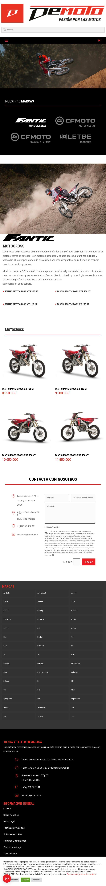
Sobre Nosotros (11, 815)
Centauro (6, 619)
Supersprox (75, 699)
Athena (40, 602)
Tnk (72, 707)
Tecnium (6, 707)
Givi (72, 637)
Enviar (89, 562)
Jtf (38, 655)
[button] (7, 878)
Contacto (7, 808)
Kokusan (6, 663)
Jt (4, 655)
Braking (40, 611)
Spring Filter (7, 699)
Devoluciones (10, 853)
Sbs (4, 690)
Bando (5, 611)
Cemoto (74, 611)
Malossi (40, 663)
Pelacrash (75, 672)
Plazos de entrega (12, 847)
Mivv (5, 672)
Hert (5, 646)
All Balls (6, 593)
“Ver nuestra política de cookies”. (82, 874)
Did (38, 628)
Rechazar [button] (36, 880)
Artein (5, 602)
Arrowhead (41, 593)
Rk (38, 681)
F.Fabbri (40, 637)
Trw (4, 716)
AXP (73, 602)
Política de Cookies (12, 834)
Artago (73, 593)
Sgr (38, 690)
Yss (72, 716)
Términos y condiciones (14, 840)
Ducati (73, 628)
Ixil (72, 646)
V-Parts (40, 716)
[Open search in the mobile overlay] (53, 29)
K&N (72, 655)
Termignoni (41, 707)
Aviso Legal (9, 821)
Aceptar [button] (25, 880)
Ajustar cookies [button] (11, 880)
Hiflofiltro (40, 646)
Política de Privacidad (14, 828)
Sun (38, 699)
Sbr (72, 681)
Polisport (6, 681)
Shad (73, 690)
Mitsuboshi (75, 663)
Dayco (73, 619)
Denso (5, 628)
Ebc (4, 637)
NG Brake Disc (42, 672)
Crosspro (40, 619)
